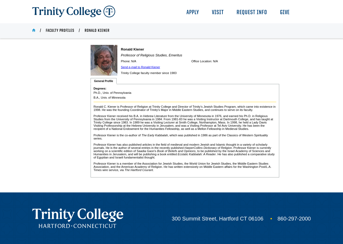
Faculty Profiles (60, 31)
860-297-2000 (294, 219)
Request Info (252, 13)
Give (285, 13)
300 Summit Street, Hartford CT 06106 (217, 219)
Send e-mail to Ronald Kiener (140, 67)
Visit (218, 13)
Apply (193, 13)
